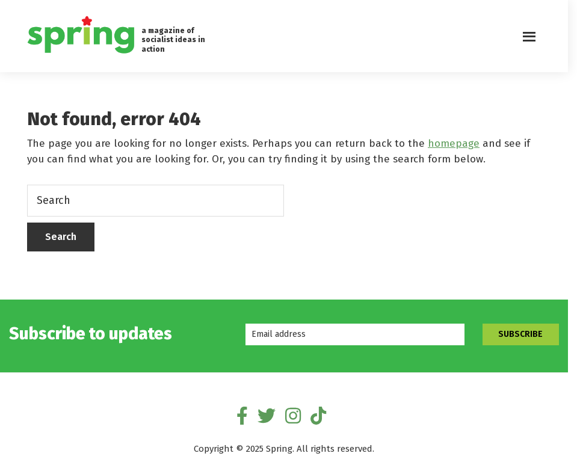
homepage (454, 143)
